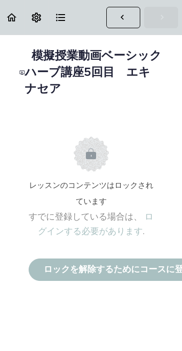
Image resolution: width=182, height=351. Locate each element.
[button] (12, 17)
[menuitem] (36, 17)
